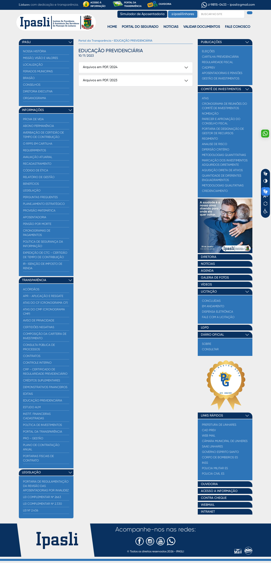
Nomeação (210, 113)
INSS (205, 462)
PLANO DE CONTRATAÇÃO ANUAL (41, 447)
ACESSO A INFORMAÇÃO (219, 491)
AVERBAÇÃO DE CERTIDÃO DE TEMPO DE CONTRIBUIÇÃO (43, 135)
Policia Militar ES (215, 468)
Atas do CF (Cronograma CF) (45, 302)
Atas (205, 98)
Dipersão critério (215, 149)
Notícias (170, 27)
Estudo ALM (32, 407)
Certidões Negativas (38, 327)
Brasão (29, 78)
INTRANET (208, 511)
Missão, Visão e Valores (40, 58)
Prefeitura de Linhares (219, 424)
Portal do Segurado (140, 27)
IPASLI (26, 42)
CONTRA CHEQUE (214, 497)
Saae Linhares (212, 446)
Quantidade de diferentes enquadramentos (221, 178)
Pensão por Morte (37, 223)
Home (112, 27)
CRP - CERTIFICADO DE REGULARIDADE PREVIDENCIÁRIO (45, 371)
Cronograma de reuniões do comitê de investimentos (224, 106)
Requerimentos (34, 150)
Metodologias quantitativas (224, 155)
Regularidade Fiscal (217, 62)
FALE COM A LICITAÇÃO (218, 317)
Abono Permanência (38, 125)
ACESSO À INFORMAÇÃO (94, 4)
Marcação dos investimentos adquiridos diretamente (225, 162)
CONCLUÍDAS (211, 300)
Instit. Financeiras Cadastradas (37, 416)
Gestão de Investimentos (220, 78)
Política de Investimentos (42, 425)
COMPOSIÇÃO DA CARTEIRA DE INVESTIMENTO (44, 336)
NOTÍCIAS (208, 263)
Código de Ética (35, 170)
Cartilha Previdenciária (220, 56)
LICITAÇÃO (209, 291)
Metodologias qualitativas (223, 185)
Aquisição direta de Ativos (222, 170)
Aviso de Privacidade (38, 320)
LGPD (205, 327)
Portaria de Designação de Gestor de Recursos (223, 131)
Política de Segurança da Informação (43, 244)
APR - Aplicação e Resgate (43, 296)
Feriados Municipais (38, 71)
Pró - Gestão (33, 438)
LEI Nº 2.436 (30, 510)
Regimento (210, 138)
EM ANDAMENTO (213, 306)
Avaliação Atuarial (37, 157)
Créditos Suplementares (41, 380)
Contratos (31, 356)
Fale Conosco (237, 27)
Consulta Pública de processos (39, 347)
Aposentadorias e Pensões (222, 73)
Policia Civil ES (213, 473)
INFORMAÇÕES (33, 110)
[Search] (221, 14)
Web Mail (208, 435)
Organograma (34, 98)
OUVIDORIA (159, 4)
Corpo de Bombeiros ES (220, 457)
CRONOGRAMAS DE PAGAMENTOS (36, 233)
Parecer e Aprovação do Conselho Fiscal (221, 121)
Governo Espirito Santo (220, 451)
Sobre (206, 343)
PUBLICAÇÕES (211, 42)
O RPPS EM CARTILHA (37, 143)
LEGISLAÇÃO (31, 472)
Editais (28, 393)
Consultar (210, 349)
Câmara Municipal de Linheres (225, 441)
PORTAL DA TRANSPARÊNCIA (126, 4)
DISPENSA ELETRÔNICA (217, 311)
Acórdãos (31, 289)
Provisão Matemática (39, 210)
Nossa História (34, 51)
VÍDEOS (206, 284)
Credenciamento (215, 190)
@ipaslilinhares (182, 14)
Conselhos (31, 84)
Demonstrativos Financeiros (45, 387)
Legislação (31, 190)
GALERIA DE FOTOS (215, 277)
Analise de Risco (214, 144)
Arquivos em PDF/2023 (100, 80)
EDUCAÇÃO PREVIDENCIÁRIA (42, 400)
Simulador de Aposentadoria (142, 14)
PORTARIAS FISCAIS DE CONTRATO (38, 458)
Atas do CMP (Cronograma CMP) (44, 311)
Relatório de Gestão (38, 177)
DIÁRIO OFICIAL (212, 334)
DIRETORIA (208, 257)
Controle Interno (37, 362)
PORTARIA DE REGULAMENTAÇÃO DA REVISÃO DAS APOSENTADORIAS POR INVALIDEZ (46, 486)
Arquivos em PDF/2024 (100, 67)
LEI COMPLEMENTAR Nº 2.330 (42, 503)
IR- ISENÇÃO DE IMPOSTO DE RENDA (42, 266)
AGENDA (207, 270)
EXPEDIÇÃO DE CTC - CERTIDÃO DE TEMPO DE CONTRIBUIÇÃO (45, 255)
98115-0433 (214, 4)
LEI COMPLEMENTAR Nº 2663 (42, 497)
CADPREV (208, 67)
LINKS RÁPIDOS (212, 415)
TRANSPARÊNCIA (34, 280)
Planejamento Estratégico (44, 203)
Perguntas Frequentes (40, 197)
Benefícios (31, 183)
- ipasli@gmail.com (241, 4)
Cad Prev (209, 430)
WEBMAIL (207, 504)
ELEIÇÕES (208, 51)
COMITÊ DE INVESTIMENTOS (221, 89)
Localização (33, 64)
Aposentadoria (34, 217)
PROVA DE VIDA (33, 119)
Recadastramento (37, 163)
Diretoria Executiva (38, 91)
